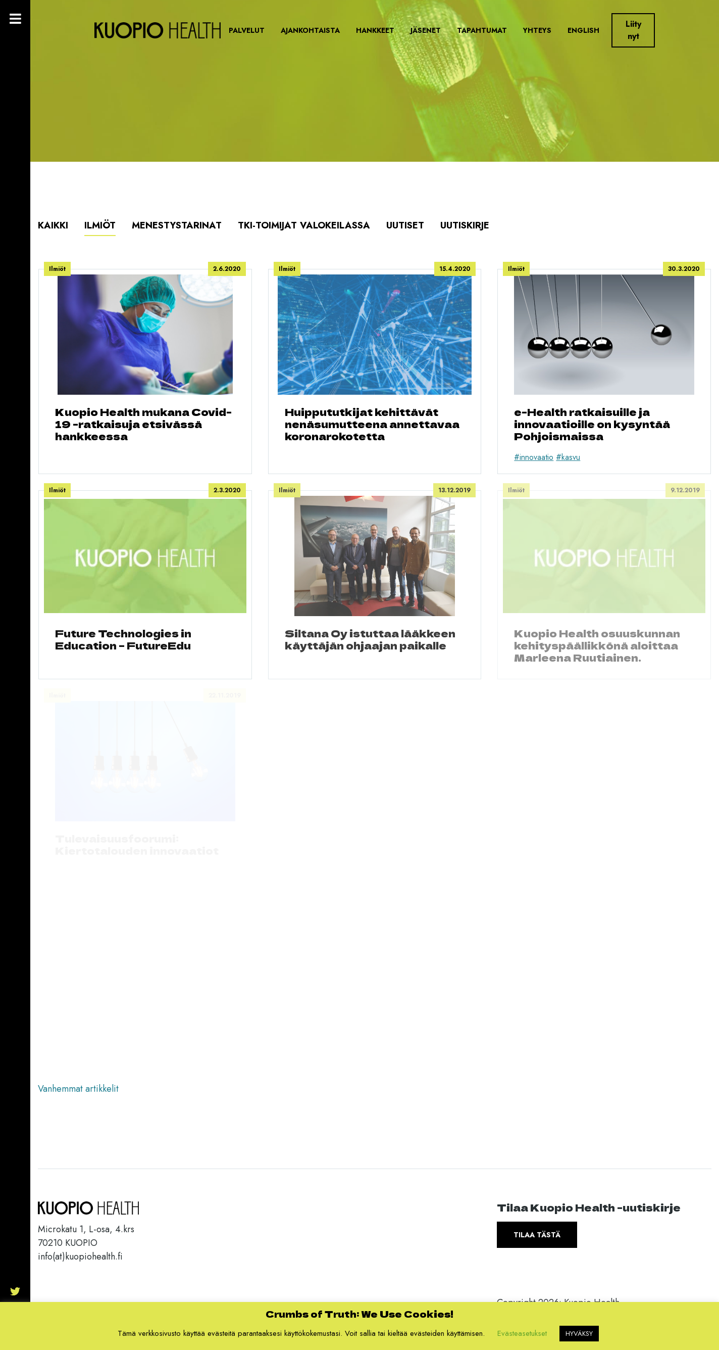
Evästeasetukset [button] (522, 1333)
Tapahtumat (482, 30)
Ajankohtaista (310, 30)
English (583, 30)
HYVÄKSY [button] (579, 1333)
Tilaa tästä (536, 1235)
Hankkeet (375, 30)
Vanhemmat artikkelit (78, 1088)
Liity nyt (633, 30)
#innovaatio (533, 457)
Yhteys (537, 30)
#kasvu (568, 457)
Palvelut (247, 30)
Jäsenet (425, 30)
